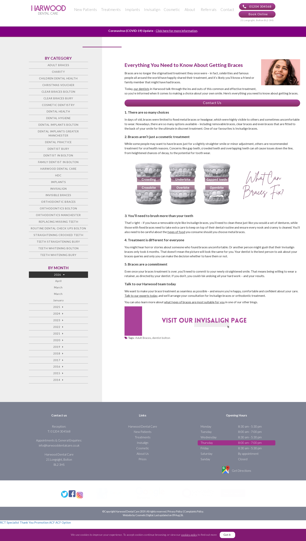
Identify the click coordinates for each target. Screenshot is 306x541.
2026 (57, 276)
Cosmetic (172, 10)
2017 (56, 361)
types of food (176, 233)
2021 (56, 334)
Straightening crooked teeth (58, 236)
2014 (56, 381)
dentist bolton (161, 339)
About (190, 10)
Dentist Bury (58, 150)
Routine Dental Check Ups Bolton (58, 229)
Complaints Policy (193, 519)
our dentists (141, 90)
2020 (56, 341)
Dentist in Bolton (58, 156)
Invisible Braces (58, 196)
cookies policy (189, 534)
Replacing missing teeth (58, 223)
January (58, 301)
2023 (56, 321)
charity (58, 73)
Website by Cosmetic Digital (138, 523)
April (58, 282)
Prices (143, 460)
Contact (227, 10)
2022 (56, 328)
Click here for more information (176, 32)
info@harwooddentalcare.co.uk (59, 447)
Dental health (58, 113)
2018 (56, 354)
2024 (56, 315)
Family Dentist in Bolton (58, 163)
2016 (56, 368)
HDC (58, 176)
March (58, 289)
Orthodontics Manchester (58, 216)
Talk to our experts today (141, 297)
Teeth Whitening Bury (58, 256)
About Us (143, 455)
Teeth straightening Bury (58, 243)
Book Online (258, 14)
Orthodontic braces (58, 203)
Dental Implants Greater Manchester (58, 135)
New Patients (85, 10)
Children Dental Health (58, 79)
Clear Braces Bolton (58, 93)
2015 (56, 374)
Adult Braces (143, 339)
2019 (56, 348)
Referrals (209, 10)
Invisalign (152, 10)
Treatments (111, 10)
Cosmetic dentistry (58, 106)
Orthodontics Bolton (58, 210)
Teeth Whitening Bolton (58, 249)
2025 (56, 308)
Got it (227, 534)
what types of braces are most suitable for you (194, 303)
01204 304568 (257, 7)
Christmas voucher (58, 86)
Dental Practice (58, 143)
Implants (132, 10)
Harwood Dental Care (58, 170)
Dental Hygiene (58, 119)
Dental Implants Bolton (58, 126)
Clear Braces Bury (58, 99)
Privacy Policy (174, 519)
